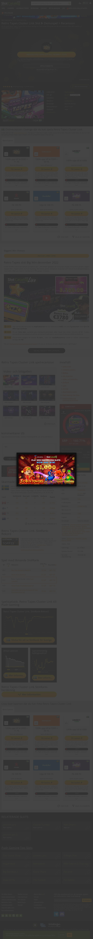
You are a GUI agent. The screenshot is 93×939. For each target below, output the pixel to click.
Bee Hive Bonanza (17, 570)
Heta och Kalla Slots (77, 8)
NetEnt (27, 570)
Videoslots (81, 490)
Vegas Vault (9, 863)
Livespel (10, 8)
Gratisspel (65, 526)
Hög (65, 98)
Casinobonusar (22, 897)
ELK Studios (21, 575)
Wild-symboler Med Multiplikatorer (76, 532)
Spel (3, 8)
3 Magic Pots (70, 855)
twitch (17, 914)
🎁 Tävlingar (7, 13)
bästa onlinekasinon (20, 133)
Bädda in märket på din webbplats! (32, 550)
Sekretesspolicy (39, 902)
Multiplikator (86, 528)
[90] (50, 591)
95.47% (67, 95)
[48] (50, 580)
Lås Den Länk (76, 528)
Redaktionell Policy (40, 907)
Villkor (36, 899)
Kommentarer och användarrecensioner (70, 399)
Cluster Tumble (41, 824)
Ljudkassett (70, 539)
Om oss (36, 897)
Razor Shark (39, 871)
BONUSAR (35, 8)
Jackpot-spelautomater (8, 899)
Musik (84, 539)
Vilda (83, 531)
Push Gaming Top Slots (71, 395)
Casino (44, 8)
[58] (50, 575)
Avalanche (85, 524)
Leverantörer (22, 8)
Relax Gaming (37, 827)
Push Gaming (69, 92)
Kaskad (72, 526)
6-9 (79, 517)
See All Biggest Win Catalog (46, 350)
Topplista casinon (69, 370)
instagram (13, 914)
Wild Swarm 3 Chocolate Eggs (78, 863)
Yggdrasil (67, 827)
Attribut (65, 389)
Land (64, 386)
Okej (69, 935)
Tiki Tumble (39, 879)
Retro (64, 540)
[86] (50, 586)
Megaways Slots (6, 902)
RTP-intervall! (75, 95)
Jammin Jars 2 (10, 834)
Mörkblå (78, 539)
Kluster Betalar (81, 526)
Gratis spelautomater (8, 897)
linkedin (2, 914)
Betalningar (54, 8)
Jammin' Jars (9, 824)
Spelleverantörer (6, 905)
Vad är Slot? (39, 894)
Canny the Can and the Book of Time (24, 590)
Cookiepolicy (38, 905)
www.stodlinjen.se (38, 58)
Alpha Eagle (15, 586)
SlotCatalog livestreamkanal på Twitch (23, 344)
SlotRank (66, 382)
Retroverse (39, 863)
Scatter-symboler (78, 530)
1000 (79, 513)
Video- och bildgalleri (70, 379)
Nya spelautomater (7, 910)
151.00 (43, 570)
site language (83, 2)
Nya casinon (22, 899)
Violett (68, 540)
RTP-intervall (66, 530)
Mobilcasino (22, 902)
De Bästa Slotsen (6, 894)
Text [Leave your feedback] (29, 450)
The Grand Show (12, 855)
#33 (29, 543)
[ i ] (73, 101)
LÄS (63, 8)
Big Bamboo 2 (10, 871)
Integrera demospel (84, 79)
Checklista (36, 474)
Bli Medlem (87, 900)
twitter (10, 914)
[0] (54, 570)
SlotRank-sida (41, 545)
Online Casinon (23, 894)
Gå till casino (75, 469)
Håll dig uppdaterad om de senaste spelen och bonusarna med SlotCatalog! (71, 895)
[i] (17, 498)
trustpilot (20, 914)
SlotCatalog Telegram (56, 913)
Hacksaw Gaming (27, 586)
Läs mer (61, 935)
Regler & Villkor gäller (26, 58)
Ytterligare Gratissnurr (70, 535)
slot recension (68, 376)
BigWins (65, 373)
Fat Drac (68, 871)
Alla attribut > (50, 112)
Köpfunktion (66, 528)
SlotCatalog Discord (62, 913)
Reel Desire (70, 824)
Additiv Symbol (75, 524)
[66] (50, 570)
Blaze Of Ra (9, 879)
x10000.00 (68, 101)
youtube (6, 914)
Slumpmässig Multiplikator (71, 531)
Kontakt (20, 905)
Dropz (13, 575)
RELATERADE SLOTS (70, 392)
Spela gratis (46, 66)
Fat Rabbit (69, 879)
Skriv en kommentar (81, 86)
